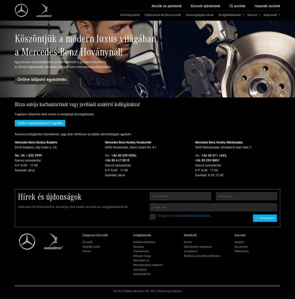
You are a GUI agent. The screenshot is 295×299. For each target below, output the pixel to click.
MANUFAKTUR (141, 274)
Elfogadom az (184, 216)
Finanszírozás (141, 251)
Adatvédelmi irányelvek (198, 246)
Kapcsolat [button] (271, 15)
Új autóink (237, 6)
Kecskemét (241, 246)
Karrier (188, 242)
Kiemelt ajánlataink (205, 6)
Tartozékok (139, 269)
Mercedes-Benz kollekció (148, 265)
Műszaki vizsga (142, 256)
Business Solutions (144, 242)
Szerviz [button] (252, 15)
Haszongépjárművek (200, 15)
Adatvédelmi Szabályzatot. (193, 216)
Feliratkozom (266, 218)
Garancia (138, 246)
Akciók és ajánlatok (167, 6)
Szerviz (86, 251)
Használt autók (91, 246)
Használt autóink (267, 6)
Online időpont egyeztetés (42, 79)
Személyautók (130, 15)
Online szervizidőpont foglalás (40, 123)
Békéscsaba (242, 251)
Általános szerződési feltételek (202, 256)
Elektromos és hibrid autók (163, 15)
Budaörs (239, 242)
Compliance (190, 251)
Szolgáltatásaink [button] (230, 15)
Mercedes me (141, 260)
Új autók (87, 242)
